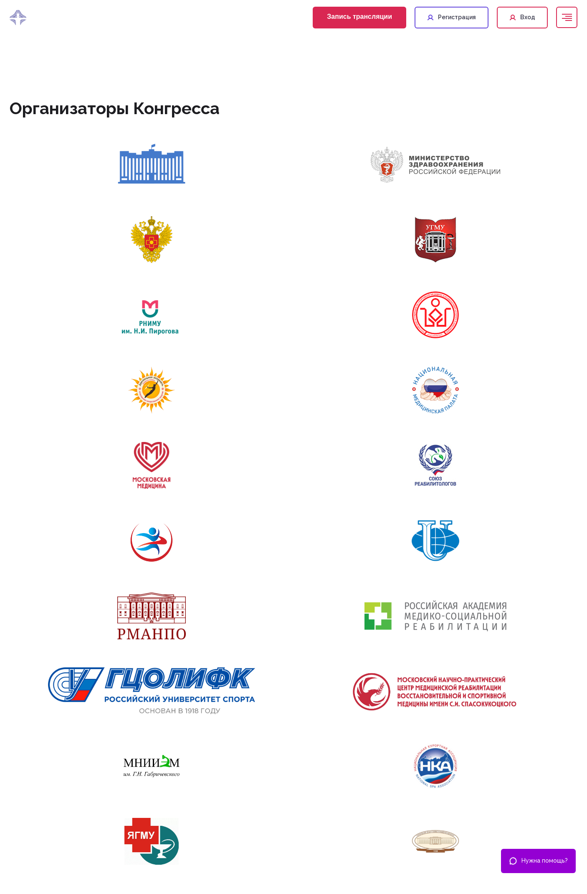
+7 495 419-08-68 (388, 815)
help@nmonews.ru (391, 838)
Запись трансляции (359, 16)
